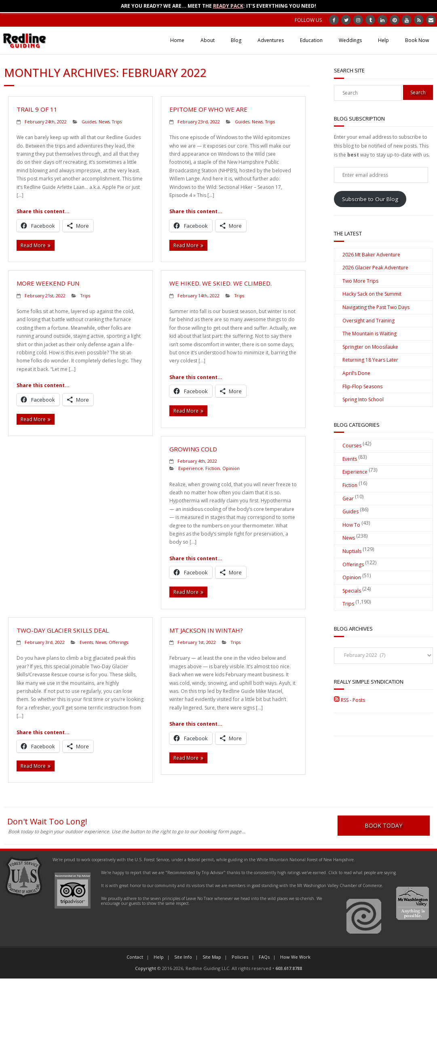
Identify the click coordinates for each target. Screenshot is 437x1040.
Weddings (350, 40)
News (104, 122)
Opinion (231, 468)
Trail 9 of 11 (37, 109)
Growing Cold (193, 449)
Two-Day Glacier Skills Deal (63, 630)
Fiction (212, 468)
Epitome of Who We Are (208, 109)
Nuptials (351, 551)
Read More (33, 245)
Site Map (212, 957)
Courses (351, 445)
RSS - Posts (349, 700)
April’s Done (356, 373)
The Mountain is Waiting (369, 333)
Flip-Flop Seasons (362, 386)
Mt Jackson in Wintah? (206, 630)
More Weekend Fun (48, 283)
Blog (236, 40)
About (208, 40)
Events (86, 642)
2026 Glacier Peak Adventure (375, 267)
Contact (135, 957)
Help (383, 40)
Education (311, 40)
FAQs (264, 957)
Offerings (118, 642)
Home (177, 40)
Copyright (145, 969)
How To (351, 524)
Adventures (271, 40)
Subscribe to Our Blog (370, 199)
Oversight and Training (368, 320)
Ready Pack (228, 5)
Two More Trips (360, 280)
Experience (190, 468)
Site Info (183, 957)
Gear (348, 498)
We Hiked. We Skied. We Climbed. (220, 283)
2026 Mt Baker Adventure (371, 254)
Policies (240, 957)
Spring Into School (363, 399)
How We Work (295, 957)
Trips (117, 122)
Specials (351, 590)
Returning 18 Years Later (370, 359)
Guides (89, 122)
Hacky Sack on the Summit (371, 293)
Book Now (417, 40)
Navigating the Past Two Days (376, 307)
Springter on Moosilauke (370, 346)
